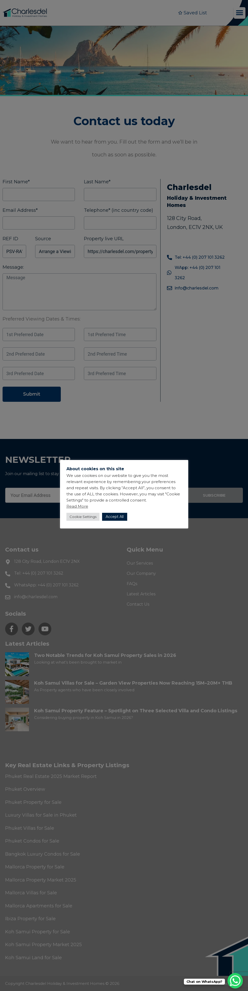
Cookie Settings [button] (83, 517)
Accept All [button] (115, 516)
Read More (77, 506)
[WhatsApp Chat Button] (235, 980)
